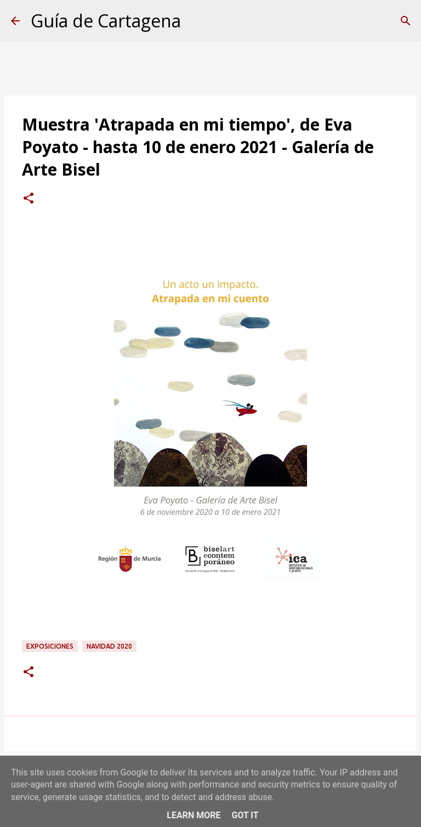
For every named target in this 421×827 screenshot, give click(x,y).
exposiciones (49, 646)
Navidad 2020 (109, 646)
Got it (244, 815)
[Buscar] (405, 21)
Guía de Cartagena (106, 20)
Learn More (193, 815)
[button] (28, 199)
